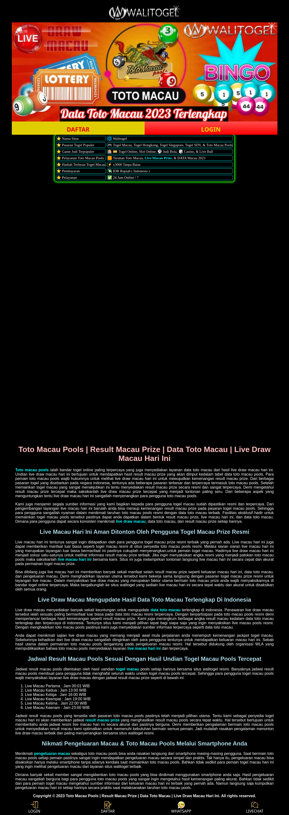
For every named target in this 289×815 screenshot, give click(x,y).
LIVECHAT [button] (254, 807)
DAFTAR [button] (78, 129)
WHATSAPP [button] (181, 807)
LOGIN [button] (211, 129)
